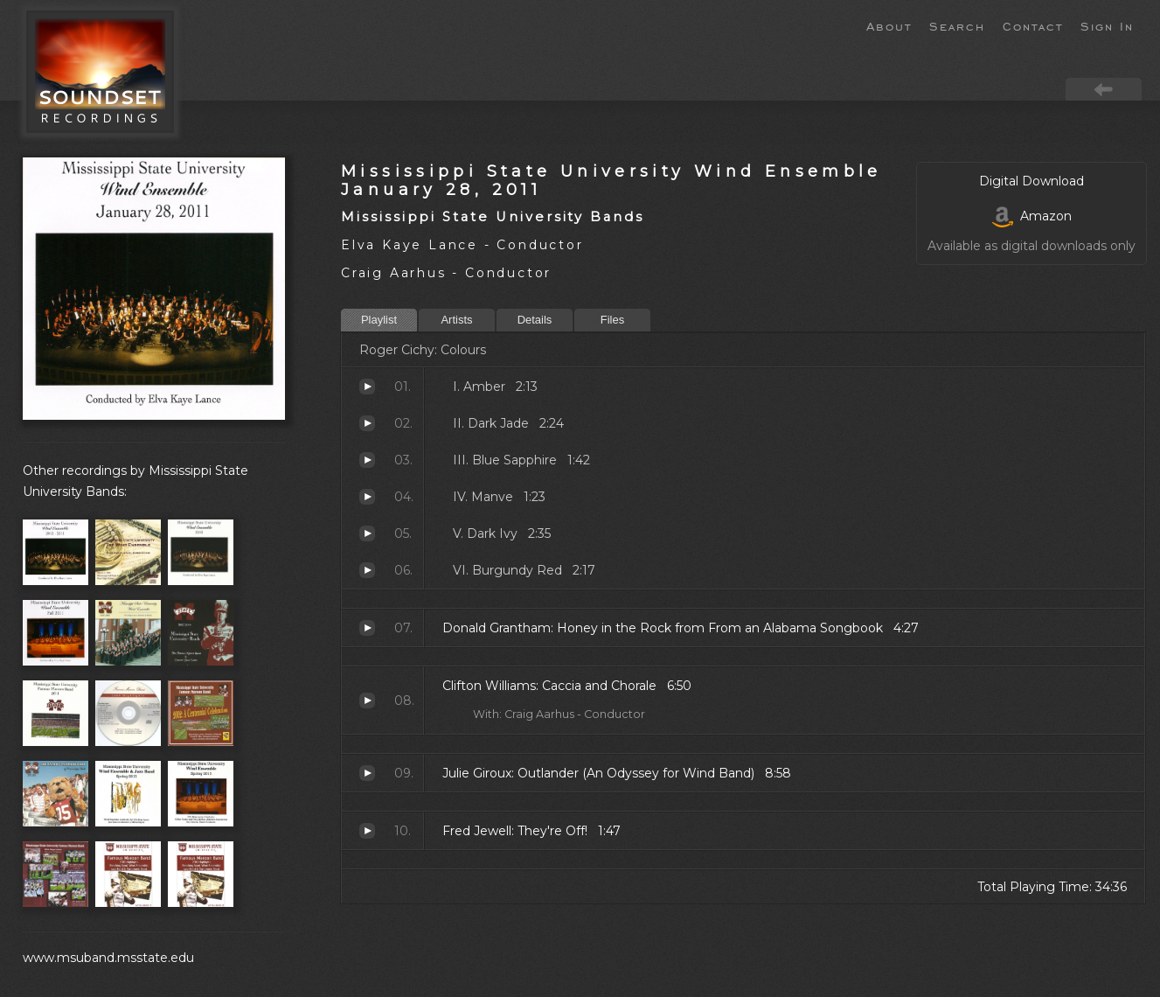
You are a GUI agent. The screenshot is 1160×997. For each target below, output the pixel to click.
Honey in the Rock (367, 628)
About (889, 25)
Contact (1033, 25)
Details (534, 319)
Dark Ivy (367, 533)
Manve (367, 497)
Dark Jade (367, 423)
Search (957, 25)
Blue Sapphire (367, 460)
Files (612, 319)
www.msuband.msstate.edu (108, 958)
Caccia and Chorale (367, 700)
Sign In (1107, 25)
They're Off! (367, 831)
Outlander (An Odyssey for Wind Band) (367, 773)
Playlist (379, 319)
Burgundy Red (367, 570)
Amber (367, 386)
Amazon (1032, 216)
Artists (456, 319)
